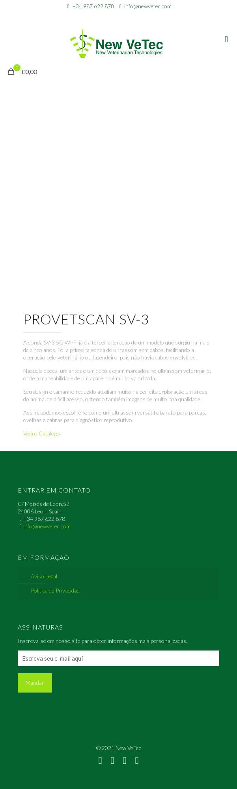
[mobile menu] (226, 39)
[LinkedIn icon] (124, 16)
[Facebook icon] (114, 16)
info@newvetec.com (47, 526)
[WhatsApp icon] (104, 16)
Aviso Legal (44, 576)
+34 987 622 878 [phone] (93, 6)
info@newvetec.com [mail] (148, 6)
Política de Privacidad (55, 590)
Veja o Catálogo (41, 433)
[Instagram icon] (133, 16)
